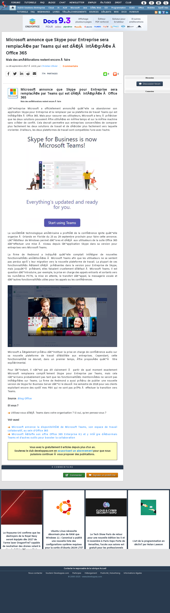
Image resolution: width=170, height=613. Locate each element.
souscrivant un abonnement (75, 457)
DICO (124, 12)
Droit (118, 2)
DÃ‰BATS (106, 12)
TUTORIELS (22, 12)
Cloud (51, 8)
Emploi (92, 2)
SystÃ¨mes (163, 8)
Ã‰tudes (105, 2)
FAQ (42, 2)
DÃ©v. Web (95, 8)
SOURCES (94, 12)
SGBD (132, 8)
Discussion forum (149, 84)
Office (141, 8)
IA (58, 8)
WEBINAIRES (43, 12)
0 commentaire (70, 73)
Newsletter (76, 2)
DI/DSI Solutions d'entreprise (31, 8)
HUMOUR (134, 12)
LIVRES (56, 12)
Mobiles (151, 8)
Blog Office (25, 405)
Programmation (118, 8)
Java (85, 8)
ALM (65, 8)
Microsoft (75, 8)
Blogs (52, 2)
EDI (106, 8)
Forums (16, 2)
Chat (62, 2)
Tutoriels (30, 2)
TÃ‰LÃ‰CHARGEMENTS (74, 12)
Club (128, 2)
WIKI (116, 12)
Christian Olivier (49, 72)
